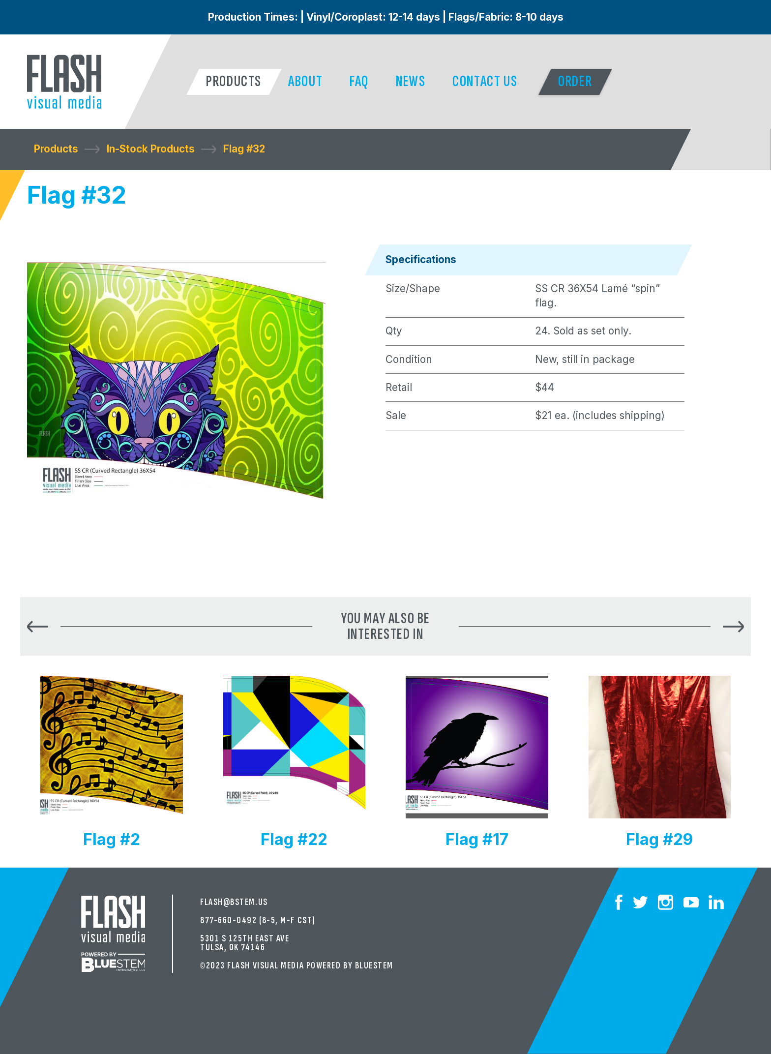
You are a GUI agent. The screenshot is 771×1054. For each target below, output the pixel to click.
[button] (233, 82)
